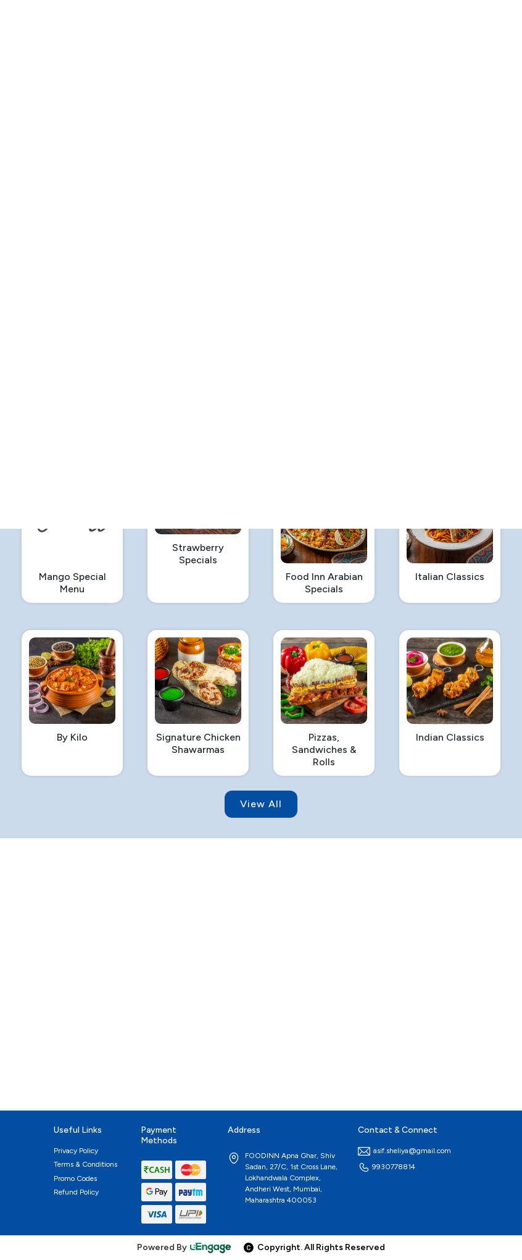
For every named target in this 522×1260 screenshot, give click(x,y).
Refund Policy (76, 1192)
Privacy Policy (76, 1150)
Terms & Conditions (85, 1164)
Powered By (184, 1247)
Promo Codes (75, 1178)
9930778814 (386, 1166)
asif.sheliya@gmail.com (404, 1150)
